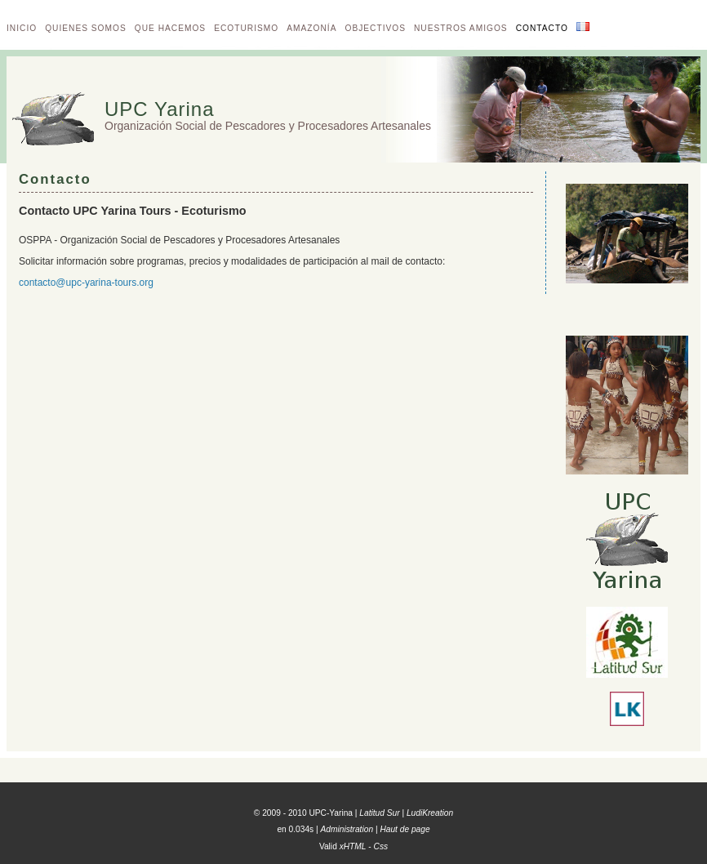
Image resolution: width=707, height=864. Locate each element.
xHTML (353, 846)
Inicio (22, 28)
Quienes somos (86, 28)
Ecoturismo (246, 28)
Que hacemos (170, 28)
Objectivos (375, 28)
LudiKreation (430, 812)
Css (381, 846)
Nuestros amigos (461, 28)
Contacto (542, 28)
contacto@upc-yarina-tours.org (86, 282)
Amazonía (311, 28)
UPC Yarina (159, 109)
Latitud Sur (379, 812)
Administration (347, 829)
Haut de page (404, 829)
